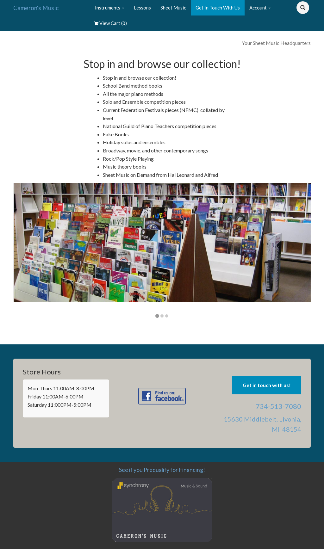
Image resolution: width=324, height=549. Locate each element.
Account (260, 7)
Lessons (142, 7)
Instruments (109, 7)
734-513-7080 (278, 406)
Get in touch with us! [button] (267, 385)
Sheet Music (173, 7)
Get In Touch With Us (218, 7)
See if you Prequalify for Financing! (162, 469)
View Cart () (110, 23)
